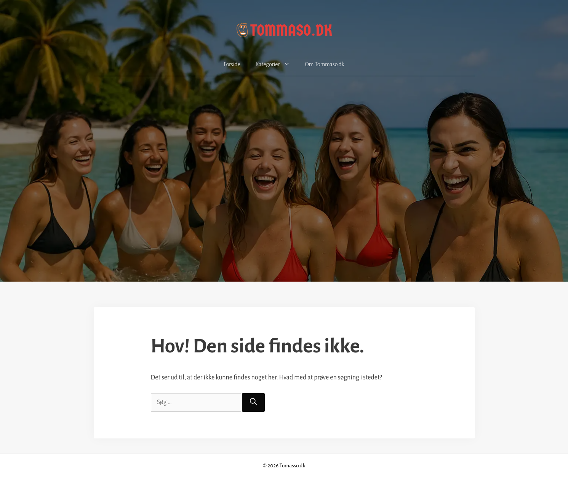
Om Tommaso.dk (324, 64)
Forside (232, 64)
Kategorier (277, 64)
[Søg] (253, 402)
